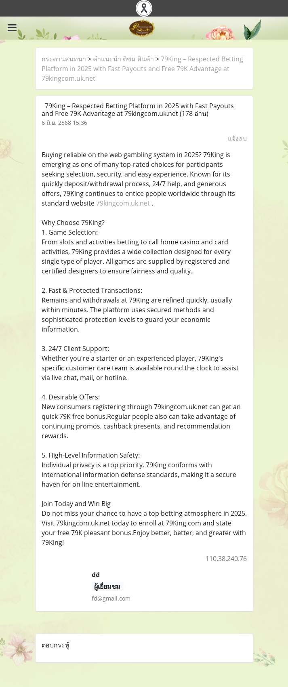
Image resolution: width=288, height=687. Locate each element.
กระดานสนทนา (64, 59)
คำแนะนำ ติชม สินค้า (123, 59)
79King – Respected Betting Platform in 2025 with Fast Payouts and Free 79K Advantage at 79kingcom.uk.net (142, 69)
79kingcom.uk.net (123, 203)
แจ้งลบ (237, 138)
